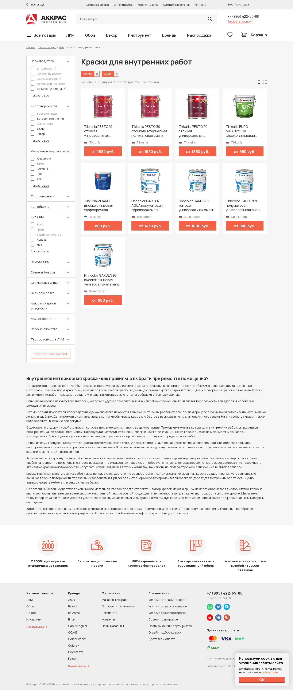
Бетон (38, 164)
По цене (87, 82)
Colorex (73, 645)
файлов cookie (270, 672)
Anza (71, 600)
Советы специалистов (176, 5)
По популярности (126, 82)
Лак (36, 245)
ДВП (37, 179)
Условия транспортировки (167, 613)
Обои (90, 35)
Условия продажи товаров (167, 600)
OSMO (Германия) (46, 78)
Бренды (169, 35)
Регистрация (242, 4)
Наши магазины (113, 626)
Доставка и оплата (97, 5)
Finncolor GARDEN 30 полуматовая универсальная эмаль (243, 205)
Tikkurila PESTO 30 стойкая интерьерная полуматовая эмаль (149, 131)
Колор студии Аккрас (46, 19)
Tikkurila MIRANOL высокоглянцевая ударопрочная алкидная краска (98, 205)
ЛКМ (70, 35)
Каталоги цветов (148, 5)
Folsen (72, 659)
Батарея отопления (47, 119)
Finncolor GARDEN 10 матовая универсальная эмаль (196, 205)
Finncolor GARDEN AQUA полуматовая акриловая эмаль (147, 205)
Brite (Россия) (44, 68)
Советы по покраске (163, 619)
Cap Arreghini (77, 626)
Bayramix (74, 613)
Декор (111, 35)
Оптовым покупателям (118, 606)
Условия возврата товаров (168, 606)
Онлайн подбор (123, 5)
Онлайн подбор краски (165, 632)
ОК (262, 679)
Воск (37, 224)
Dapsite (232, 666)
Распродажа (199, 35)
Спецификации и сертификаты (170, 626)
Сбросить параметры (50, 353)
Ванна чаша (42, 124)
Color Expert (77, 639)
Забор (38, 134)
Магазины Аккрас (114, 600)
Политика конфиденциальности (226, 658)
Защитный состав (46, 234)
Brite (71, 619)
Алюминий (41, 159)
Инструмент (139, 35)
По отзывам (150, 82)
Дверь (38, 129)
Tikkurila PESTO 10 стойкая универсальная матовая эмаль (98, 131)
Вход (230, 4)
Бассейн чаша (44, 113)
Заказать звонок (239, 21)
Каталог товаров (47, 47)
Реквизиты (109, 613)
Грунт (37, 229)
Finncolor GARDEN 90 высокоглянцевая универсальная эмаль (102, 280)
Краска (39, 239)
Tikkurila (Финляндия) (48, 89)
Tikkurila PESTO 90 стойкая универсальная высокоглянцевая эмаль (193, 131)
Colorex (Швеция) (46, 73)
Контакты (201, 5)
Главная (30, 47)
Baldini (72, 606)
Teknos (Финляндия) (48, 84)
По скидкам (103, 82)
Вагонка (39, 169)
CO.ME (72, 632)
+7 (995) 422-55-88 (243, 16)
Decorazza (76, 652)
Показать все (40, 95)
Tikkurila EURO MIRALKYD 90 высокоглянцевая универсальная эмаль (243, 131)
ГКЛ (36, 174)
